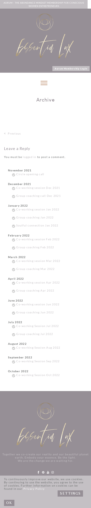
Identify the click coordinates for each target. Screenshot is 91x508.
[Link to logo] (45, 36)
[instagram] (52, 472)
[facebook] (38, 472)
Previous (12, 133)
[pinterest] (43, 472)
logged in (29, 157)
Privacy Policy (34, 488)
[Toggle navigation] (43, 84)
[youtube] (48, 472)
